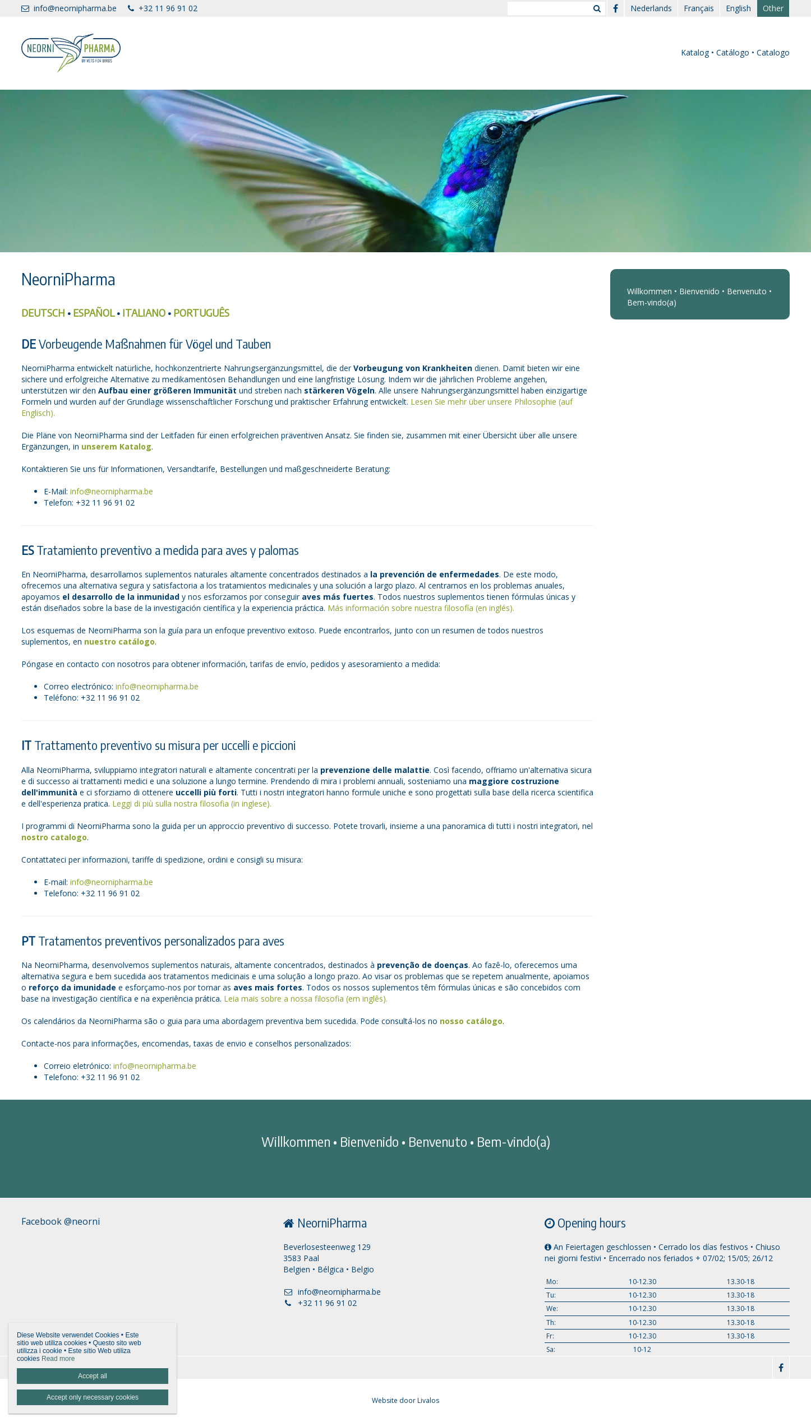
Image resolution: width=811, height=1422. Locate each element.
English (738, 8)
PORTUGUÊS (201, 312)
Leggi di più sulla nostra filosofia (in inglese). (191, 803)
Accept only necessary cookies (93, 1397)
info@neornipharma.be (69, 8)
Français (699, 8)
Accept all (92, 1376)
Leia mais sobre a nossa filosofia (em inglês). (306, 998)
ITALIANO (143, 312)
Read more (58, 1359)
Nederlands (651, 8)
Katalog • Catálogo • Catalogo (735, 52)
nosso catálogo (471, 1021)
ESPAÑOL (93, 312)
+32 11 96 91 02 (162, 8)
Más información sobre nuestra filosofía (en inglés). (421, 608)
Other (773, 8)
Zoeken (596, 8)
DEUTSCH (43, 312)
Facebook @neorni (60, 1221)
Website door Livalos (405, 1400)
